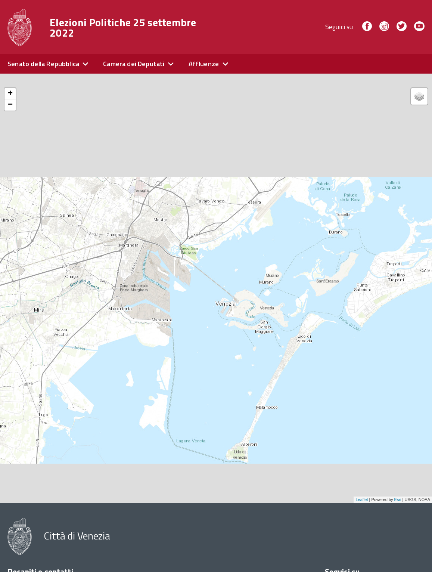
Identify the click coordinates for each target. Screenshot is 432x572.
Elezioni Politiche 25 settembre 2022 (123, 27)
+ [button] (10, 93)
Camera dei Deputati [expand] (133, 64)
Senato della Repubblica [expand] (43, 64)
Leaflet (361, 499)
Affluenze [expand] (204, 64)
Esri (397, 499)
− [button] (10, 105)
